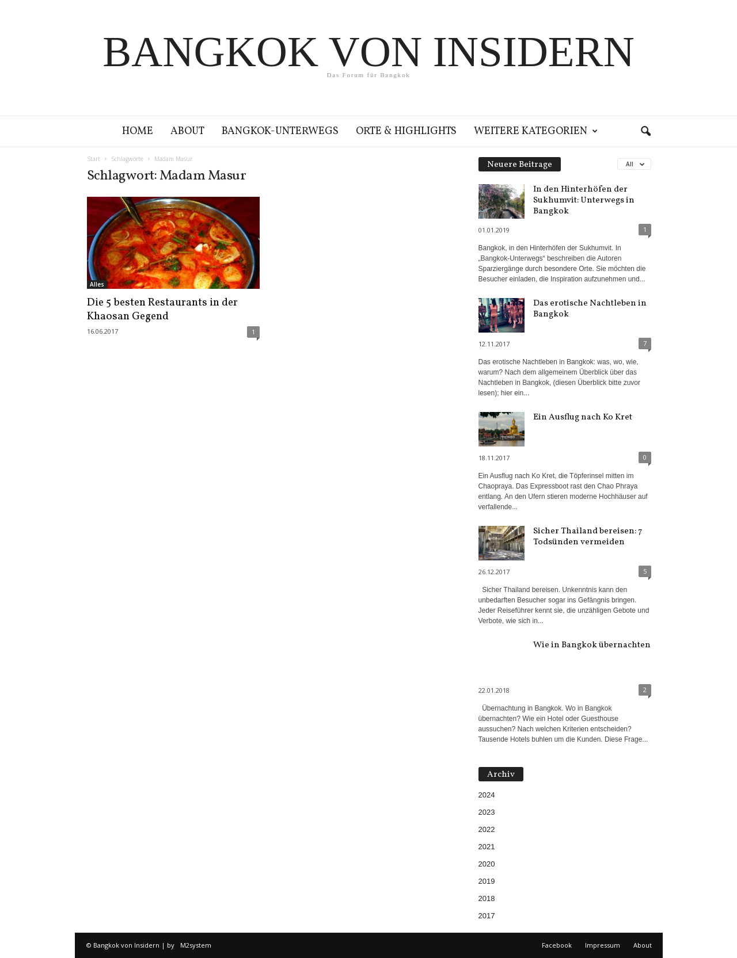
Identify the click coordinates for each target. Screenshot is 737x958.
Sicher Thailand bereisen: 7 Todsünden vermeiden (587, 536)
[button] (645, 131)
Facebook (557, 945)
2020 (486, 864)
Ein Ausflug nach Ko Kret (582, 417)
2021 (486, 846)
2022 (486, 829)
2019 (486, 881)
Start (93, 159)
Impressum (602, 945)
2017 (486, 915)
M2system (195, 945)
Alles (97, 284)
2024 (486, 795)
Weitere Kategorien (536, 131)
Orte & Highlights (406, 131)
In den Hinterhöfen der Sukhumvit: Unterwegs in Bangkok (584, 200)
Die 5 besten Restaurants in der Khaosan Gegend (162, 309)
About (187, 131)
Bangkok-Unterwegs (280, 131)
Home (137, 131)
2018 (486, 898)
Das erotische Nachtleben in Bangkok (590, 308)
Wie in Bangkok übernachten (592, 645)
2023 (486, 812)
